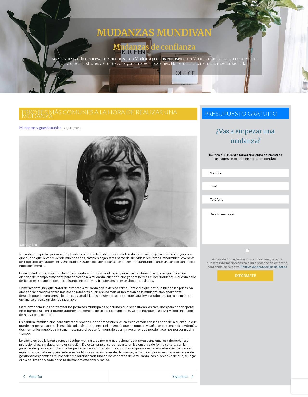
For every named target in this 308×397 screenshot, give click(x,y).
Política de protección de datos (263, 267)
